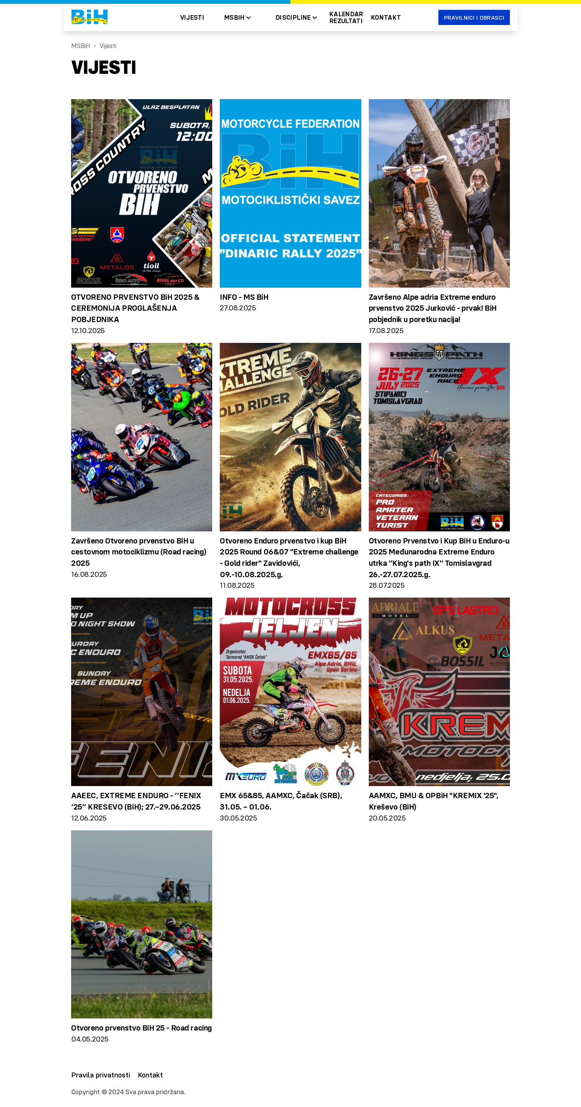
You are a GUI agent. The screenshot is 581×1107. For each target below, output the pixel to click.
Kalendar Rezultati (346, 17)
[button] (237, 17)
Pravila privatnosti (100, 1074)
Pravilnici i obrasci (474, 17)
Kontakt (386, 17)
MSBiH (80, 45)
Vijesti (192, 17)
